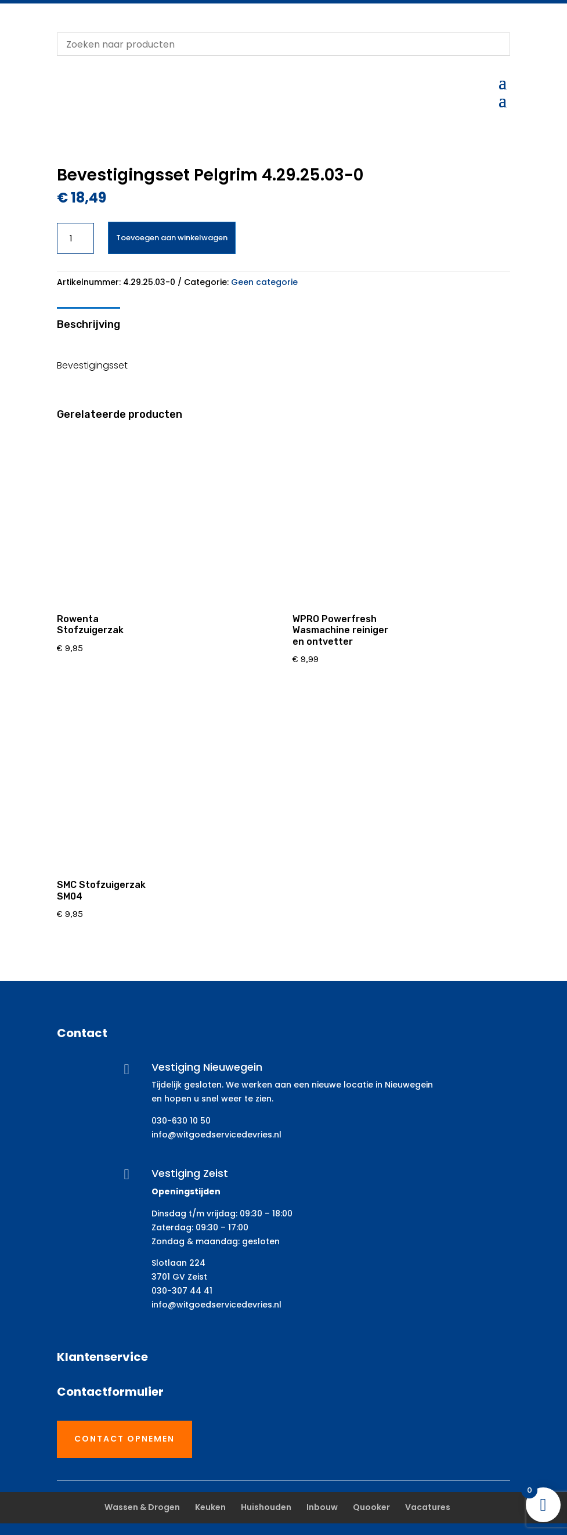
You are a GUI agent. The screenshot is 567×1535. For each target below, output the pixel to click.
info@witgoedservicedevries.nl (216, 1134)
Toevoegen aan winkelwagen (171, 237)
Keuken (210, 1507)
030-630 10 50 (181, 1120)
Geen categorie (264, 282)
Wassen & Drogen (142, 1507)
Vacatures (427, 1507)
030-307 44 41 (181, 1290)
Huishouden (266, 1507)
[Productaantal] (76, 238)
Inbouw (322, 1507)
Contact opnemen (124, 1438)
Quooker (371, 1507)
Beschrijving (88, 324)
